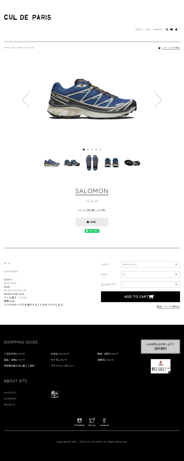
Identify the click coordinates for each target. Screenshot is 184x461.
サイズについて (59, 359)
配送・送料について (107, 353)
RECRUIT (9, 404)
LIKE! (93, 222)
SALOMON (17, 47)
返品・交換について (14, 359)
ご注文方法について (14, 353)
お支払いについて (60, 353)
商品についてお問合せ (168, 306)
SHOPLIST (10, 392)
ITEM (147, 29)
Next (158, 100)
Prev (25, 100)
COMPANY (10, 398)
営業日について (105, 359)
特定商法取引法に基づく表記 (19, 365)
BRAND (158, 29)
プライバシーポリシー (62, 365)
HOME (138, 29)
